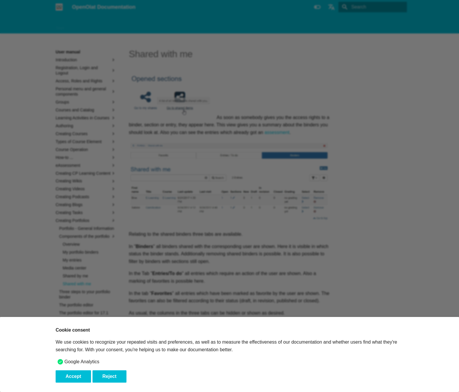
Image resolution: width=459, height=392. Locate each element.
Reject (109, 376)
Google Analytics (81, 361)
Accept (73, 376)
